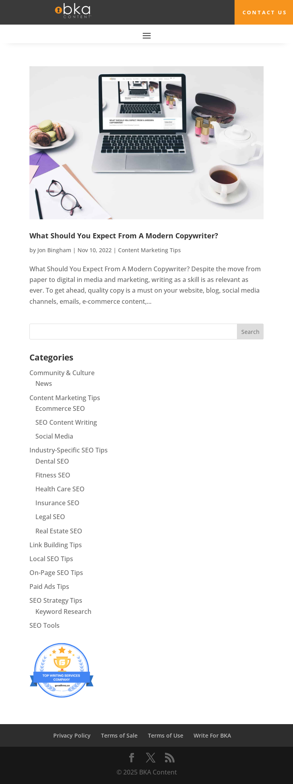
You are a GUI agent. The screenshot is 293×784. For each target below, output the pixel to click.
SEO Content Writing (66, 422)
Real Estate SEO (58, 531)
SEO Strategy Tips (55, 600)
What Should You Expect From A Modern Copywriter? (123, 235)
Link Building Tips (55, 545)
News (43, 383)
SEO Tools (44, 625)
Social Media (54, 436)
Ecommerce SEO (60, 408)
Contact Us (265, 12)
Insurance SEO (57, 502)
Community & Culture (62, 372)
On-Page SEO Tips (56, 572)
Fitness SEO (52, 475)
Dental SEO (52, 461)
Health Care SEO (60, 489)
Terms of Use (165, 735)
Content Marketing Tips (149, 250)
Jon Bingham (54, 250)
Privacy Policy (72, 735)
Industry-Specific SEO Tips (68, 450)
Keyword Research (63, 611)
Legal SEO (50, 516)
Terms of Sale (119, 735)
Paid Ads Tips (49, 586)
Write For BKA (212, 735)
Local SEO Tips (51, 558)
